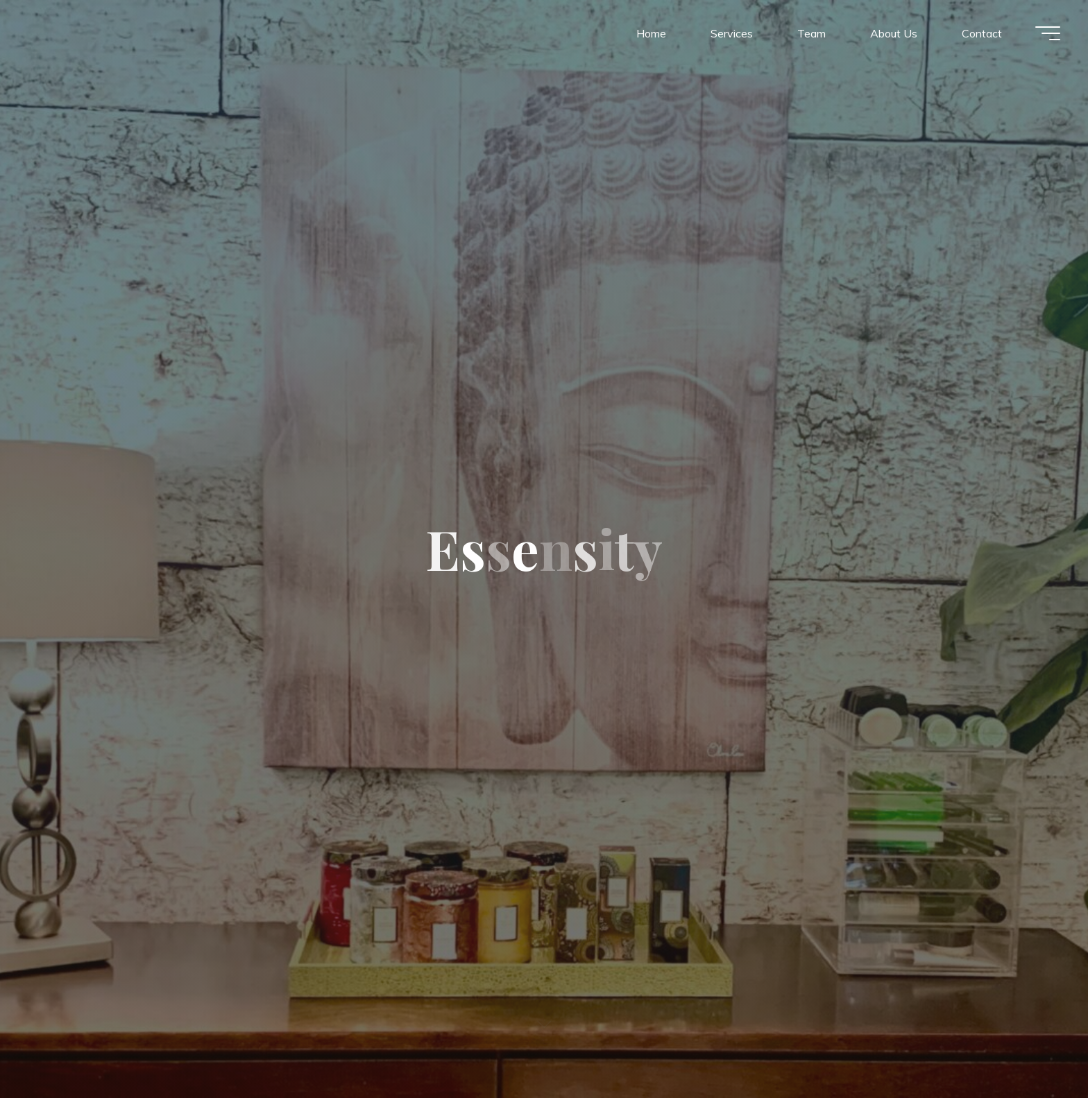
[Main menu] (1047, 33)
